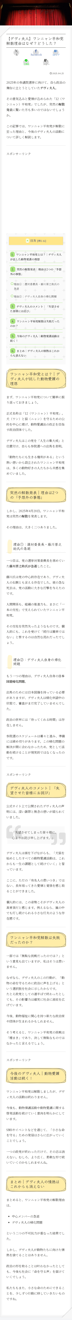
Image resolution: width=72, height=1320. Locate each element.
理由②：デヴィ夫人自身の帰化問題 (35, 296)
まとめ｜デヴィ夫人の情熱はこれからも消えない (34, 353)
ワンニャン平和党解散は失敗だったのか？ (35, 323)
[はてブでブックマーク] (55, 52)
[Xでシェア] (16, 52)
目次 (33, 240)
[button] (45, 62)
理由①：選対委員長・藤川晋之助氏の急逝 (37, 286)
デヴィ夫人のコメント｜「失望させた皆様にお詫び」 (34, 309)
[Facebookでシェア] (36, 52)
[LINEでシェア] (26, 62)
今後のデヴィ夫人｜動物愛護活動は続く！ (34, 338)
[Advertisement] (36, 192)
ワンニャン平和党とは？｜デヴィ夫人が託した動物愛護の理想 (35, 257)
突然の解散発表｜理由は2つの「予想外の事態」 (35, 271)
